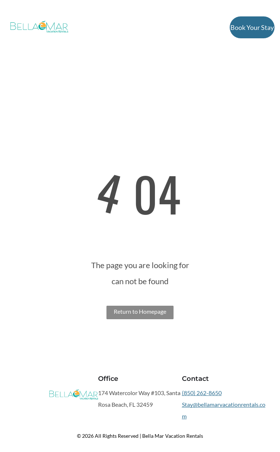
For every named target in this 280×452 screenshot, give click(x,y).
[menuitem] (90, 27)
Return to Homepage (140, 311)
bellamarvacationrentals (228, 404)
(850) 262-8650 (202, 392)
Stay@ (190, 404)
